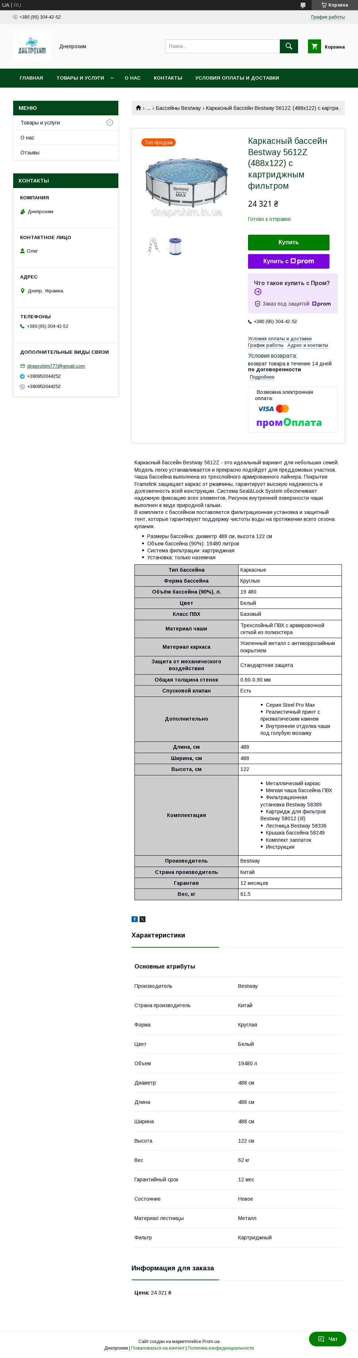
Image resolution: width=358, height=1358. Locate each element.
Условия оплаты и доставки (237, 78)
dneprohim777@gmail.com (56, 366)
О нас (133, 78)
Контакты (168, 78)
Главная (31, 78)
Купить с (288, 261)
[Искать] (289, 46)
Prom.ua (211, 1341)
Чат (328, 1339)
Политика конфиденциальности (221, 1348)
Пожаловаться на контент (157, 1348)
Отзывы (29, 153)
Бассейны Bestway (178, 108)
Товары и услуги (80, 78)
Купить (289, 242)
